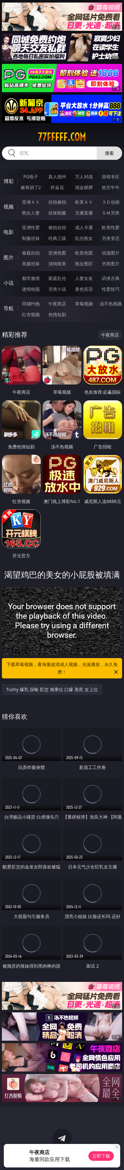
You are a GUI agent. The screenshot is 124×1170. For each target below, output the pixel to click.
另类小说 (57, 289)
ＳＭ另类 (111, 213)
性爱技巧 (111, 289)
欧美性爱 (111, 227)
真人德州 (57, 176)
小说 (8, 282)
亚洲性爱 (31, 227)
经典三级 (57, 238)
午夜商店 (57, 304)
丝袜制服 (57, 213)
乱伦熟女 (84, 238)
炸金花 (57, 187)
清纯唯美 (57, 264)
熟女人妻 (31, 213)
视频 (8, 206)
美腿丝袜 (31, 264)
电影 (8, 231)
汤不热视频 (111, 304)
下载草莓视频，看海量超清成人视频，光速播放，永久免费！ (62, 668)
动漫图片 (111, 253)
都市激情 (31, 278)
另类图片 (111, 264)
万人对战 (84, 176)
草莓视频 (84, 304)
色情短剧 (57, 314)
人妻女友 (84, 278)
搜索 (109, 153)
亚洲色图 (57, 253)
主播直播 (84, 213)
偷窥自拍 (31, 253)
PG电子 (30, 176)
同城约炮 (31, 304)
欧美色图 (84, 253)
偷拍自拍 (57, 227)
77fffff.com (62, 137)
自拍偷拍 (57, 202)
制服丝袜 (31, 238)
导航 (8, 308)
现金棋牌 (84, 187)
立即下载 (101, 1156)
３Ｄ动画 (111, 202)
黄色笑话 (84, 289)
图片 (8, 257)
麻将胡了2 (31, 187)
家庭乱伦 (57, 278)
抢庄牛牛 (111, 187)
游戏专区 (111, 176)
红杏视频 (31, 314)
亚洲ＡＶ (31, 202)
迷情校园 (31, 289)
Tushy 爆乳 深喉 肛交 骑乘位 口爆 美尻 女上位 (52, 689)
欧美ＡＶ (84, 202)
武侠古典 (111, 278)
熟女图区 (84, 264)
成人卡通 (84, 227)
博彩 (8, 181)
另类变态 (111, 238)
